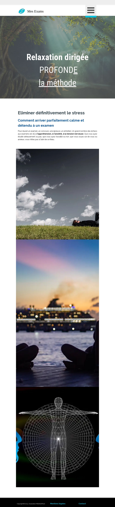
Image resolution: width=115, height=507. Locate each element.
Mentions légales (57, 504)
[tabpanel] (57, 57)
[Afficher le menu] (90, 11)
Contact (82, 504)
